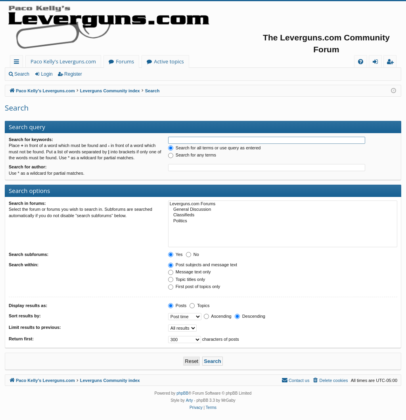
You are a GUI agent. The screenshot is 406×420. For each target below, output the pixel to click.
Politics (282, 221)
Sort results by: (25, 315)
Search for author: (27, 166)
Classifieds (282, 215)
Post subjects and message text (202, 264)
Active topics (169, 61)
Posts (177, 305)
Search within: (23, 264)
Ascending (218, 316)
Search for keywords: (31, 139)
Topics (199, 305)
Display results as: (28, 305)
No (192, 254)
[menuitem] (360, 61)
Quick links (18, 63)
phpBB (182, 393)
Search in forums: (27, 203)
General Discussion (282, 209)
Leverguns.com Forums (282, 204)
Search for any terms (192, 155)
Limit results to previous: (35, 327)
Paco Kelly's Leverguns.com (63, 61)
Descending (250, 316)
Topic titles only (186, 279)
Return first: (21, 338)
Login (46, 74)
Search (21, 74)
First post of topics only (194, 286)
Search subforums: (28, 254)
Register (73, 74)
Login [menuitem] (376, 63)
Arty (189, 400)
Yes (175, 254)
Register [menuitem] (391, 63)
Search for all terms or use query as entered (214, 147)
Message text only (189, 271)
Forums (125, 61)
